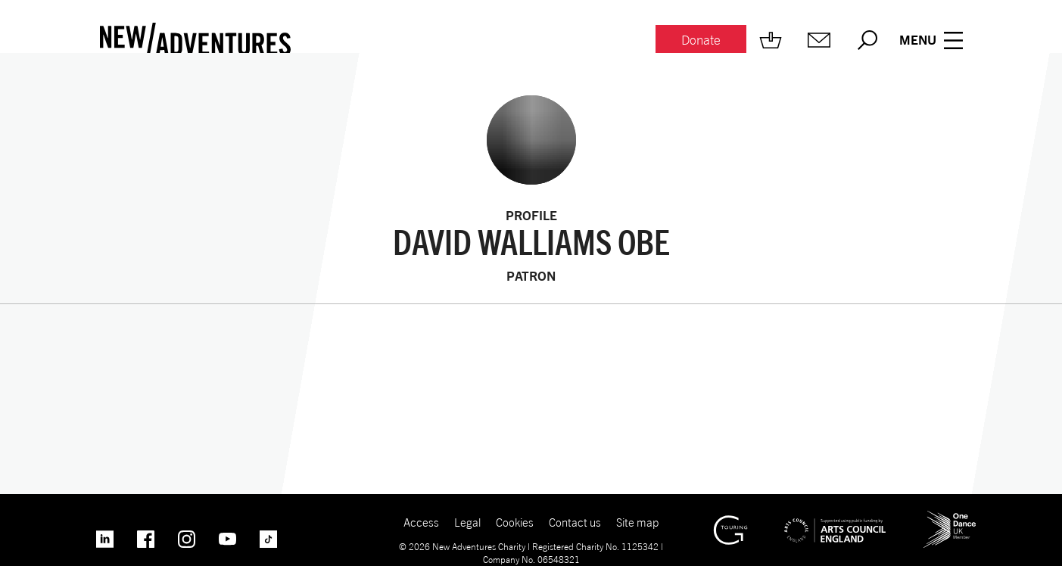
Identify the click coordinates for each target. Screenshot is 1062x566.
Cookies (515, 522)
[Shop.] (770, 40)
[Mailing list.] (819, 40)
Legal (467, 522)
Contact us (575, 522)
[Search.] (867, 40)
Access (421, 522)
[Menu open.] (931, 40)
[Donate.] (701, 40)
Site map (637, 522)
